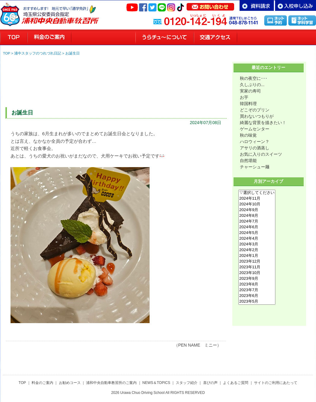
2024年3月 (257, 244)
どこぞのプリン (254, 110)
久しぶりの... (252, 84)
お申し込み (295, 5)
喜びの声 (298, 37)
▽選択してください (257, 193)
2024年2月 (257, 250)
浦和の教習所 (13, 37)
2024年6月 (257, 227)
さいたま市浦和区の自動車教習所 (60, 11)
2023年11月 (257, 267)
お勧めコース (70, 383)
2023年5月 (257, 301)
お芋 (244, 97)
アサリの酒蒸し (254, 147)
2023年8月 (257, 284)
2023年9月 (257, 279)
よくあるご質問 (235, 383)
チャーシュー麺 (254, 166)
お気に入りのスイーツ (261, 154)
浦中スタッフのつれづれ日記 (37, 53)
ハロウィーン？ (254, 141)
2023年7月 (257, 290)
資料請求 (257, 5)
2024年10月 (257, 204)
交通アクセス (215, 37)
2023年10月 (257, 273)
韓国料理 (248, 103)
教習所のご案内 (164, 37)
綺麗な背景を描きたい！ (263, 122)
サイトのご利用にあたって (275, 383)
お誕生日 (72, 53)
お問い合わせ (210, 5)
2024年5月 (257, 233)
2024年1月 (257, 256)
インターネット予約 (275, 20)
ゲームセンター (254, 128)
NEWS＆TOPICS (156, 383)
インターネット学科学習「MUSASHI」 (302, 20)
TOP (6, 53)
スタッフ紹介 (258, 37)
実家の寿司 (250, 91)
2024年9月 (257, 210)
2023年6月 (257, 296)
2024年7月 (257, 221)
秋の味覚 (248, 135)
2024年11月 (257, 198)
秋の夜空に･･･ (253, 78)
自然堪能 (248, 160)
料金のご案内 (49, 37)
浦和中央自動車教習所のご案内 (111, 383)
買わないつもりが (257, 116)
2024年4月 (257, 239)
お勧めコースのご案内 (103, 37)
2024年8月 (257, 216)
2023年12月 (257, 261)
